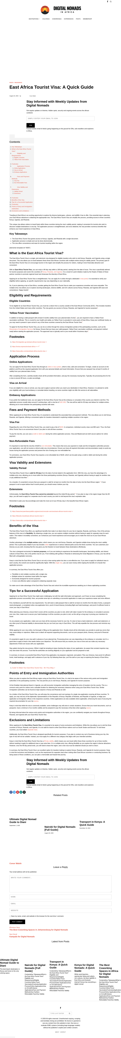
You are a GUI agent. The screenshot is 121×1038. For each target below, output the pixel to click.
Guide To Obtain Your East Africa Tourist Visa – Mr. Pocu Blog (32, 668)
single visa (58, 563)
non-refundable (47, 446)
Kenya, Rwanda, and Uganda (52, 272)
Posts (11, 82)
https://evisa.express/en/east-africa (23, 346)
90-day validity (49, 741)
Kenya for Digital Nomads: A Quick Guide (84, 968)
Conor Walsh (29, 96)
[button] (69, 1013)
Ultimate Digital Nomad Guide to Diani (22, 821)
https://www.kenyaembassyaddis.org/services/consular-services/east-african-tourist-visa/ (41, 511)
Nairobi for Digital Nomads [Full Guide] (60, 828)
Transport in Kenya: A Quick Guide (92, 823)
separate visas (32, 730)
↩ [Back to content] (46, 342)
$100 (61, 427)
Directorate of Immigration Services (21, 329)
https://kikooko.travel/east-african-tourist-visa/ (27, 516)
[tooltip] (107, 1)
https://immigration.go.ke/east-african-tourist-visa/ (28, 342)
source (36, 701)
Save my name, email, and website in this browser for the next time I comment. (37, 916)
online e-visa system (54, 367)
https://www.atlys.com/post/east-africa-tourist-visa (28, 351)
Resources (19, 82)
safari (47, 544)
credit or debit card (39, 434)
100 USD (63, 402)
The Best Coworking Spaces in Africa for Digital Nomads (108, 971)
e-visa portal (84, 278)
